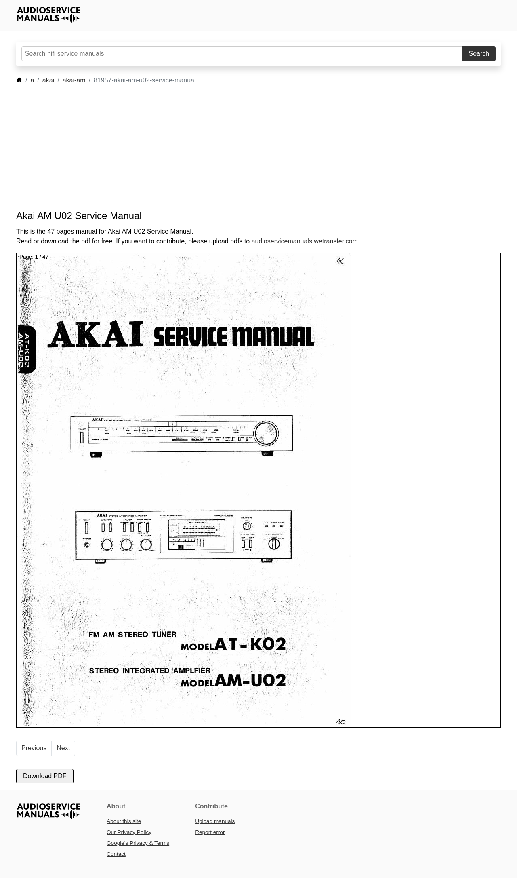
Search (479, 53)
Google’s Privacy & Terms (138, 843)
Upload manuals (215, 821)
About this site (124, 821)
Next (63, 748)
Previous (33, 748)
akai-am (74, 80)
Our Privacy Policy (129, 832)
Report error (210, 832)
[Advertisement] (246, 147)
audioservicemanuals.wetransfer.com (305, 241)
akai (48, 80)
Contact (116, 854)
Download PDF (45, 775)
